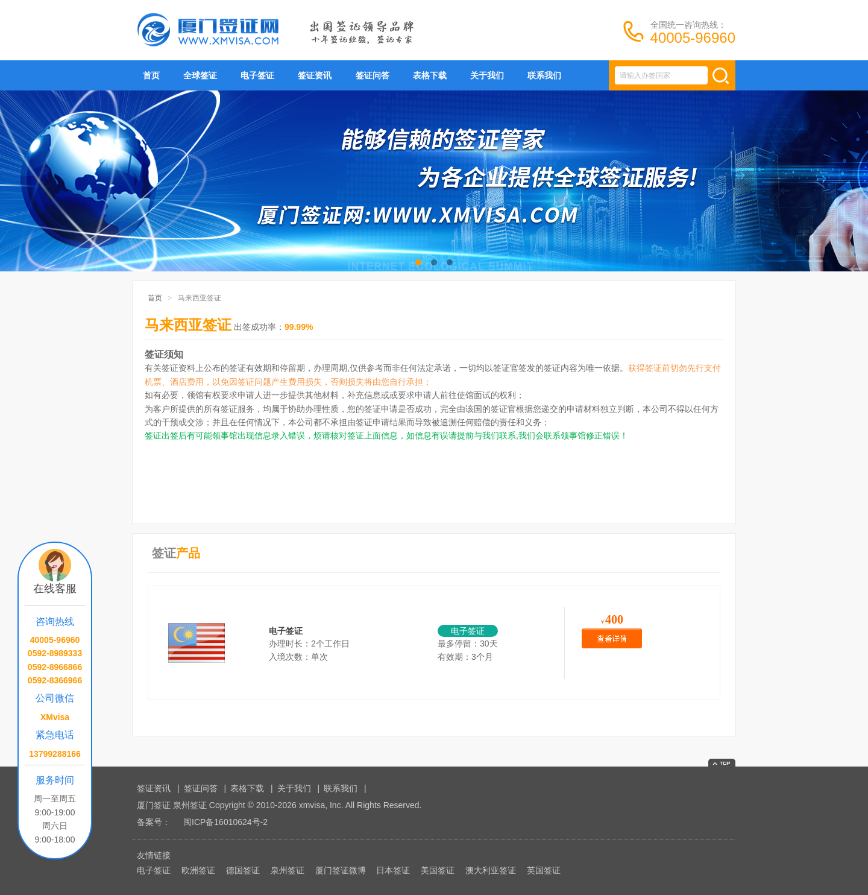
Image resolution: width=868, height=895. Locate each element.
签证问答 (372, 75)
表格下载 (430, 75)
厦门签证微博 (340, 870)
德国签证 (243, 870)
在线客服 (55, 589)
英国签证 (544, 870)
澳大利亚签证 (490, 870)
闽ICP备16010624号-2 (225, 822)
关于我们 (487, 75)
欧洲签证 (198, 870)
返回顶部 (721, 763)
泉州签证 (287, 870)
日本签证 (393, 870)
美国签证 (437, 870)
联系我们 (544, 75)
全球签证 (200, 75)
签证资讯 (315, 75)
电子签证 (257, 75)
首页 (151, 75)
